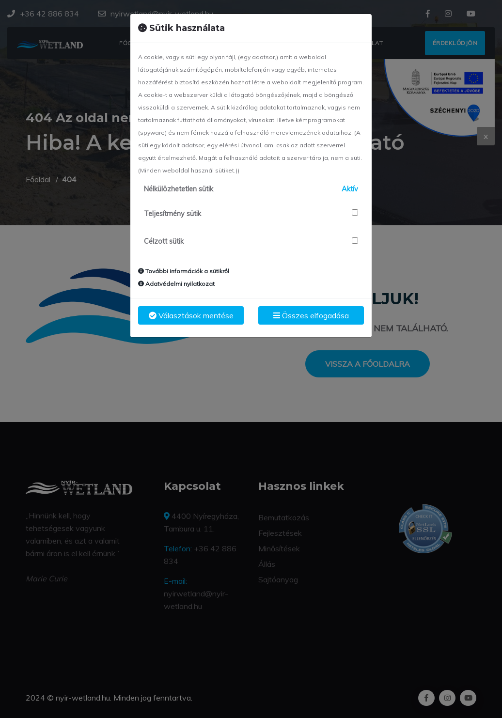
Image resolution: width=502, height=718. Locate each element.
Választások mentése (191, 315)
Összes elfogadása (311, 315)
